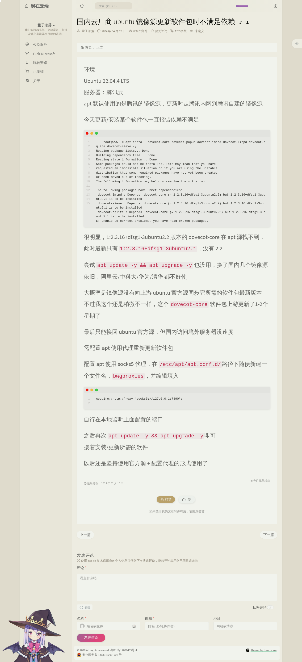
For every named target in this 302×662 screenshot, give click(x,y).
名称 (81, 618)
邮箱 (149, 618)
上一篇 (85, 534)
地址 (217, 618)
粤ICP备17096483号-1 (123, 650)
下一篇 (268, 534)
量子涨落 (88, 31)
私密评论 (259, 607)
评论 (81, 568)
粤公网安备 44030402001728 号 (102, 655)
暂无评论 (161, 31)
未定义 (199, 31)
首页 (86, 47)
